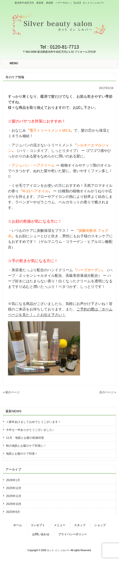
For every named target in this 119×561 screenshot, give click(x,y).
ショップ (100, 525)
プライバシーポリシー (72, 534)
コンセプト (38, 525)
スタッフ (80, 525)
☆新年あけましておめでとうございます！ (33, 422)
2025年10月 (13, 504)
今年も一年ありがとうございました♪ (30, 430)
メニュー (59, 525)
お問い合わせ (41, 534)
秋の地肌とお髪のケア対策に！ (26, 445)
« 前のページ (11, 392)
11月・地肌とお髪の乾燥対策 (25, 437)
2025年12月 (13, 488)
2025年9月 (13, 512)
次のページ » (107, 392)
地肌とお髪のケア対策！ (22, 453)
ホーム (17, 525)
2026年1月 (13, 480)
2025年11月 (13, 496)
